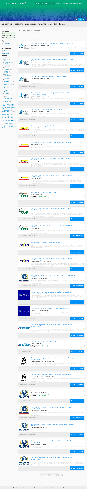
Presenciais (5, 51)
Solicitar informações (77, 53)
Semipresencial (6, 53)
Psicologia (73, 35)
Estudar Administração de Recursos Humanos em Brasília (42, 183)
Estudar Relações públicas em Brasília (38, 415)
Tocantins (6, 87)
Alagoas (5, 85)
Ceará (5, 68)
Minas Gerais (6, 65)
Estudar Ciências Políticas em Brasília (38, 83)
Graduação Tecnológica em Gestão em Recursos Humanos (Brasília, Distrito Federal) (52, 358)
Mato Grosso (6, 80)
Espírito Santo (6, 72)
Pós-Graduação (65, 3)
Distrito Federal (7, 69)
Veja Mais (3, 127)
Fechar (72, 487)
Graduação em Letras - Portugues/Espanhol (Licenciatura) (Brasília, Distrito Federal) (51, 441)
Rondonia (6, 93)
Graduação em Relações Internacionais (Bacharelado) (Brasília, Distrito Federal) (52, 60)
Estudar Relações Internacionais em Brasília (39, 67)
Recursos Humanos (35, 35)
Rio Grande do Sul (7, 62)
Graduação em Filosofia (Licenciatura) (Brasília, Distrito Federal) (50, 308)
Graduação (58, 3)
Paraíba (5, 83)
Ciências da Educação (23, 35)
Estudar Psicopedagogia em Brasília (38, 116)
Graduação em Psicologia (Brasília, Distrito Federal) (47, 126)
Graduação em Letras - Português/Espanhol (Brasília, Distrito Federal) (52, 43)
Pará (5, 91)
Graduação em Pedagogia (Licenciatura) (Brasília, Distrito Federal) (51, 142)
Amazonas (6, 77)
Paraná (5, 66)
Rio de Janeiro (7, 60)
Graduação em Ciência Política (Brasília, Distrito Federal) (48, 76)
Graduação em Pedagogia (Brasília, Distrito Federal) (47, 109)
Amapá (5, 90)
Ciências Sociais (48, 35)
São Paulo (6, 59)
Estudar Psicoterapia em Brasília (37, 132)
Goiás (5, 74)
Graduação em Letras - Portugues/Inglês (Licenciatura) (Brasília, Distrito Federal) (53, 275)
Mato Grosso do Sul (8, 84)
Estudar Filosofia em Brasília (36, 315)
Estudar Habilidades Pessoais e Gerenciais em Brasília (41, 233)
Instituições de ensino (73, 3)
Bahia (5, 63)
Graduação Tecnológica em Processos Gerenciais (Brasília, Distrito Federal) (51, 226)
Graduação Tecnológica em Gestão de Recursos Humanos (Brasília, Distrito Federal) (51, 176)
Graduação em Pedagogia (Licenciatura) (43, 192)
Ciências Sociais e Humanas (27, 30)
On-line (4, 50)
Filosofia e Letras (61, 35)
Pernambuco (6, 78)
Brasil (3, 57)
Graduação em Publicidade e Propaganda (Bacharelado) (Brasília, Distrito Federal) (51, 408)
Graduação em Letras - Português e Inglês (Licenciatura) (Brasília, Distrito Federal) (51, 159)
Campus (34, 196)
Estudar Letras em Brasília (36, 50)
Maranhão (6, 88)
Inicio (20, 30)
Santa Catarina (7, 75)
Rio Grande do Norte (8, 81)
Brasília (6, 71)
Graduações (6, 43)
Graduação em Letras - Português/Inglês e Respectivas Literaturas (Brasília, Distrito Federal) (51, 93)
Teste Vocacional (82, 3)
